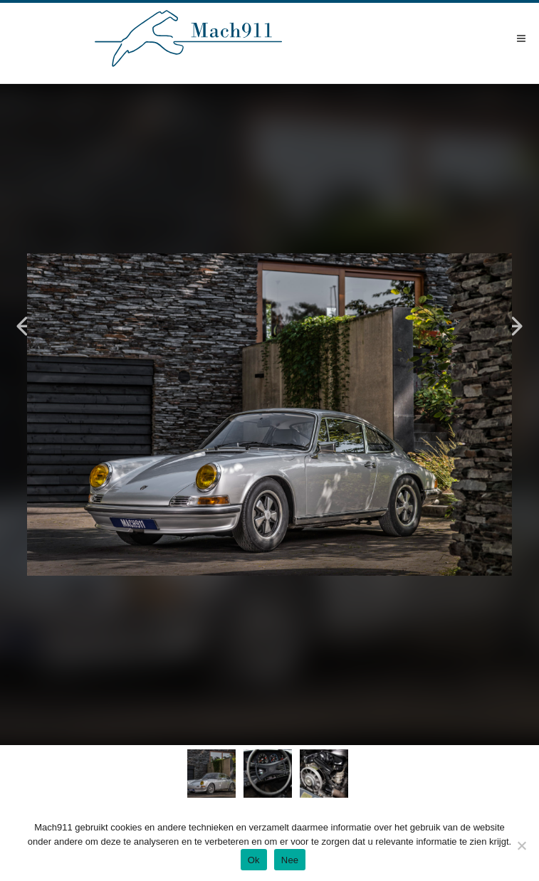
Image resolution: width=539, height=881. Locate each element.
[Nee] (521, 845)
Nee (290, 860)
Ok (254, 860)
